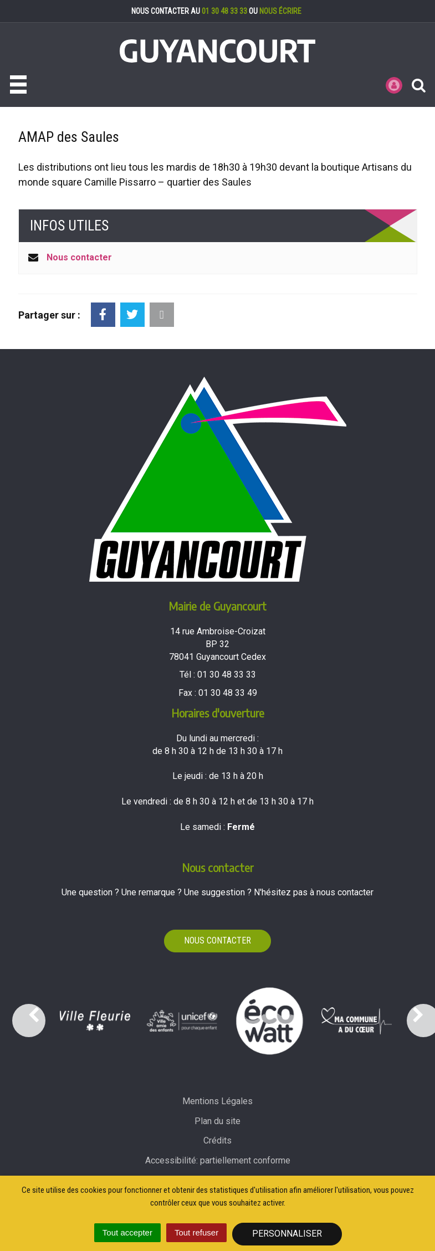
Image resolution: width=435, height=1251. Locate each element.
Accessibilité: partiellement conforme (217, 1160)
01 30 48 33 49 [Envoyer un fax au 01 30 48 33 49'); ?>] (227, 693)
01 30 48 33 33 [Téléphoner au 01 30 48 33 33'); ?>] (226, 674)
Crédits (217, 1140)
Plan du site (217, 1121)
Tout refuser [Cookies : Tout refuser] (196, 1232)
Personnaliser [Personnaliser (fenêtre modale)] (287, 1233)
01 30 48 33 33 (224, 11)
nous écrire (280, 11)
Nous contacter (79, 257)
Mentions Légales (217, 1101)
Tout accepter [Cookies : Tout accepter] (127, 1232)
